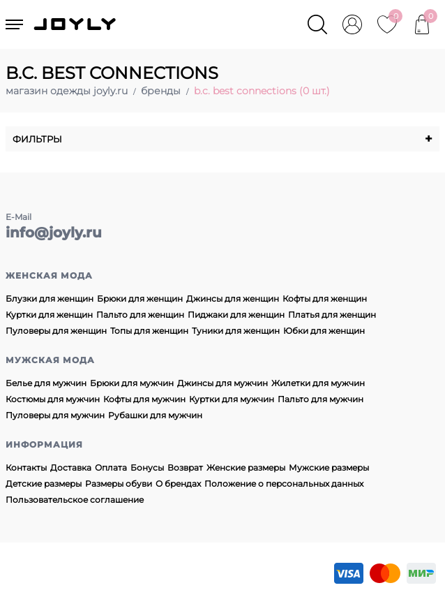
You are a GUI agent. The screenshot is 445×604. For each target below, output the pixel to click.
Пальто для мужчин (320, 399)
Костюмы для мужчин (53, 399)
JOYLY (76, 24)
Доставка (70, 467)
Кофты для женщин (324, 298)
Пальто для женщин (140, 314)
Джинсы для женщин (232, 298)
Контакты (26, 467)
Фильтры (222, 139)
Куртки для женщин (49, 314)
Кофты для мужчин (144, 399)
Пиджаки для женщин (236, 314)
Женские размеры (245, 467)
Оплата (111, 467)
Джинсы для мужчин (222, 383)
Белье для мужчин (46, 383)
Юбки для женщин (324, 330)
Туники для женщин (236, 330)
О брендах (178, 483)
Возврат (185, 467)
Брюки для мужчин (132, 383)
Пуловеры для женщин (56, 330)
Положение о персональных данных (283, 483)
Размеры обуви (118, 483)
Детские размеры (44, 483)
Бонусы (147, 467)
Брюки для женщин (140, 298)
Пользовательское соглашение (75, 499)
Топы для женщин (149, 330)
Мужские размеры (329, 467)
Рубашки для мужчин (155, 415)
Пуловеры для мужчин (55, 415)
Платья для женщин (332, 314)
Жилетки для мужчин (318, 383)
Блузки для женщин (49, 298)
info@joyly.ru (54, 232)
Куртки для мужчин (231, 399)
